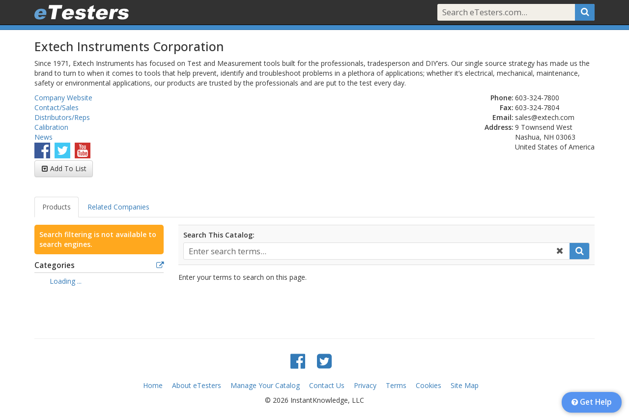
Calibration (51, 127)
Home (153, 385)
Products (56, 206)
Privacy (365, 385)
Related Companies (118, 206)
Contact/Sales (56, 107)
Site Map (465, 385)
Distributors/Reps (62, 117)
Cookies (428, 385)
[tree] (99, 282)
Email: (503, 117)
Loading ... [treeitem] (66, 281)
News (43, 137)
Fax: (507, 107)
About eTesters (196, 385)
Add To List (68, 168)
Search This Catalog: (219, 235)
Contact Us (326, 385)
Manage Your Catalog (265, 385)
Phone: (502, 97)
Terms (396, 385)
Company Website (63, 97)
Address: (499, 127)
